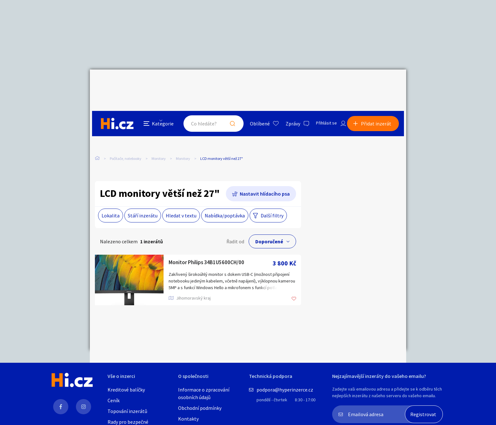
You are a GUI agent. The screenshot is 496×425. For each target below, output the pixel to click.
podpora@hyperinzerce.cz (285, 389)
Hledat (225, 83)
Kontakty (188, 419)
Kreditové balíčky (126, 389)
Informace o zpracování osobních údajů (203, 393)
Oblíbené (253, 83)
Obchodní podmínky (199, 408)
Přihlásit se (321, 83)
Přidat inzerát (378, 83)
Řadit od (235, 228)
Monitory (159, 132)
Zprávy (285, 83)
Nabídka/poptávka (225, 202)
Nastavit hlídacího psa (265, 181)
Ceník (114, 400)
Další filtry (272, 202)
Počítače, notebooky (125, 132)
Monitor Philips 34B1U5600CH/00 (213, 250)
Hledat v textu (181, 202)
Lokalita (111, 202)
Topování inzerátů (127, 411)
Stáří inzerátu (143, 202)
